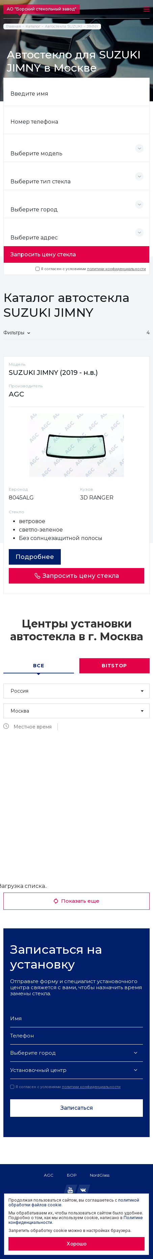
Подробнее (35, 557)
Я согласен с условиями (90, 268)
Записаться (76, 1108)
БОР (71, 1175)
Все (38, 666)
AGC (48, 1175)
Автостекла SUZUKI (63, 26)
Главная (13, 26)
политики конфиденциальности (116, 268)
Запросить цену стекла (43, 254)
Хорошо (76, 1243)
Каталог (33, 26)
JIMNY (92, 26)
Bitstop (114, 666)
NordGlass (99, 1175)
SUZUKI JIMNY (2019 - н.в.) (53, 372)
